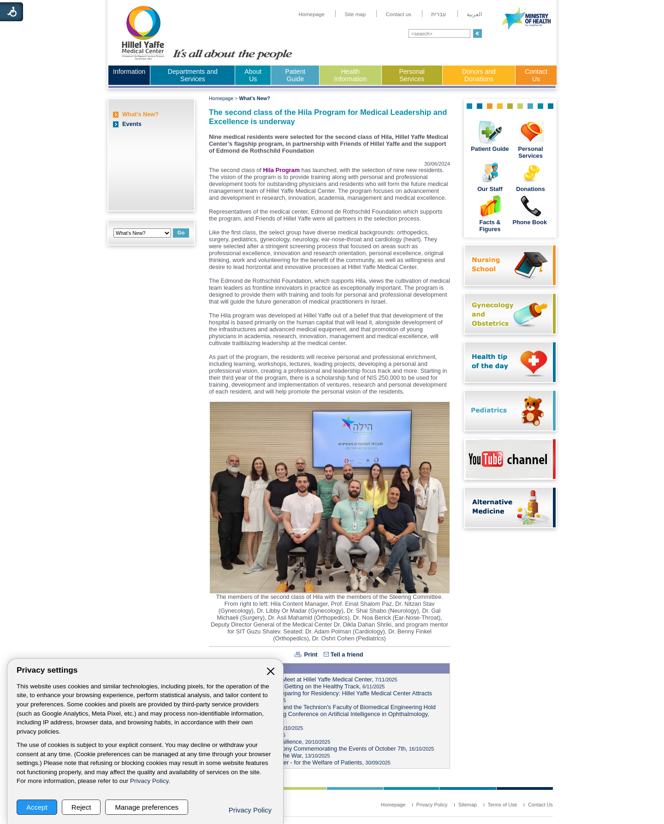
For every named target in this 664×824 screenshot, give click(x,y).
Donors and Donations (479, 75)
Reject (81, 807)
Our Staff (490, 188)
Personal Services (412, 75)
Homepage (221, 98)
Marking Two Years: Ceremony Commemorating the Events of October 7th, (323, 748)
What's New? (140, 114)
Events (132, 123)
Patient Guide (295, 75)
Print (310, 654)
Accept (36, 807)
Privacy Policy (149, 780)
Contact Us (536, 75)
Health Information (350, 75)
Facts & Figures (489, 226)
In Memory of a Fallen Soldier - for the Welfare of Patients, (301, 762)
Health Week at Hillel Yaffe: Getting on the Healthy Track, (298, 686)
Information (129, 71)
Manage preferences (146, 807)
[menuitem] (311, 14)
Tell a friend (347, 654)
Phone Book (530, 222)
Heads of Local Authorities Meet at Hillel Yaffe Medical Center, (304, 679)
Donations (530, 188)
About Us (252, 75)
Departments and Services (193, 75)
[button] (477, 33)
